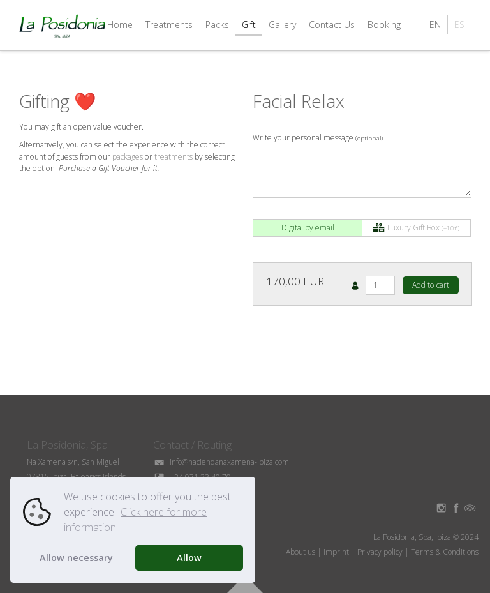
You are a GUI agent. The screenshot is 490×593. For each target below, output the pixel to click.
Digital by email (307, 227)
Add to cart (430, 285)
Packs (217, 25)
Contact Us (332, 25)
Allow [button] (189, 558)
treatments (173, 156)
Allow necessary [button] (76, 558)
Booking (384, 25)
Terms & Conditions (445, 551)
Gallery (282, 25)
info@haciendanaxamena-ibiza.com (221, 461)
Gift (249, 25)
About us (300, 551)
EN (435, 25)
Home (120, 25)
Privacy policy (380, 551)
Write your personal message (318, 137)
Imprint (336, 551)
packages (127, 156)
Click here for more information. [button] (135, 519)
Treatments (169, 25)
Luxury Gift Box (416, 228)
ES (459, 25)
